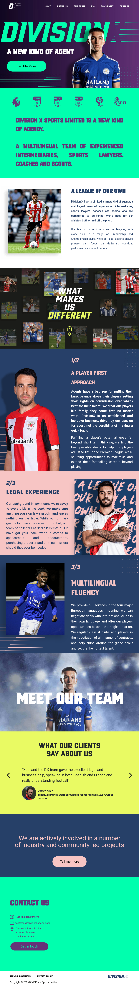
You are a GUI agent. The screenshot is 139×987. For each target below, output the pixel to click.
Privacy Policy (45, 976)
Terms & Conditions (20, 976)
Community (107, 6)
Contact (124, 6)
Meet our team (69, 698)
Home (48, 6)
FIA (93, 6)
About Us (62, 6)
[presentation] (8, 775)
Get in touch (29, 946)
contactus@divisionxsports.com (32, 923)
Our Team (79, 6)
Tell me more (26, 66)
